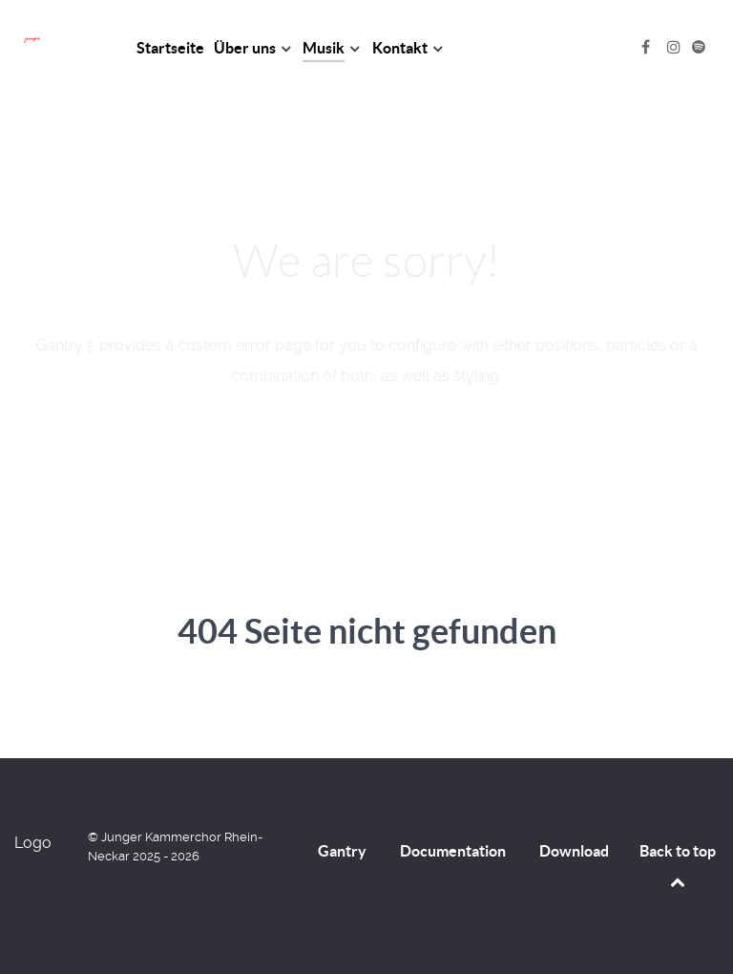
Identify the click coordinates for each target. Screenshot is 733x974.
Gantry (342, 850)
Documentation (453, 850)
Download (574, 850)
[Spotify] (698, 47)
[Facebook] (647, 47)
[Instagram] (675, 47)
